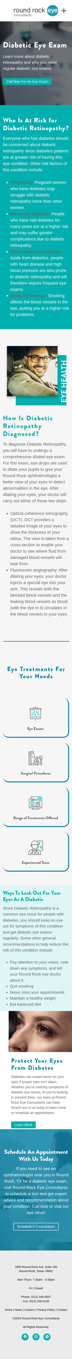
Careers (29, 1309)
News (18, 1309)
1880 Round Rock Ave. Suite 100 (36, 1266)
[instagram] (36, 1337)
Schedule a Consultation (36, 1227)
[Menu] (63, 10)
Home (8, 1309)
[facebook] (25, 1337)
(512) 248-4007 (41, 1296)
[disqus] (46, 1337)
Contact (62, 1309)
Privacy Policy (46, 1309)
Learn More (23, 1125)
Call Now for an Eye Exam (27, 82)
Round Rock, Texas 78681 (36, 1271)
